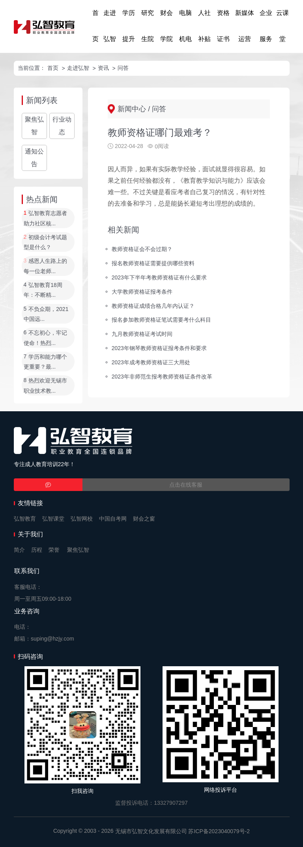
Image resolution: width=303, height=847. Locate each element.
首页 (95, 25)
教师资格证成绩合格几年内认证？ (153, 305)
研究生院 (147, 25)
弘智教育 (25, 518)
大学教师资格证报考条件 (142, 291)
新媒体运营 (244, 25)
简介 (19, 550)
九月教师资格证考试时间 (142, 334)
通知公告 (34, 157)
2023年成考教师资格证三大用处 (151, 362)
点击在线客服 (185, 485)
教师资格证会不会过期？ (142, 249)
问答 (123, 68)
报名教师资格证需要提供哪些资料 (153, 263)
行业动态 (61, 125)
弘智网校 (82, 518)
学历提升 (128, 25)
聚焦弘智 (34, 125)
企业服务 (266, 25)
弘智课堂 (53, 518)
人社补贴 (204, 25)
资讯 (103, 68)
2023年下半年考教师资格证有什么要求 (159, 277)
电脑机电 (185, 25)
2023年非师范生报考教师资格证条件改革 (162, 376)
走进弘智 (109, 25)
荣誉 (54, 550)
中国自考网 (113, 518)
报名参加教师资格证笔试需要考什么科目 (161, 320)
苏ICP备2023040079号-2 (219, 831)
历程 (36, 550)
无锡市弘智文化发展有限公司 (151, 831)
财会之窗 (144, 518)
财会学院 (166, 25)
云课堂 (282, 25)
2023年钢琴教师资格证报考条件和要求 (159, 348)
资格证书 (223, 25)
